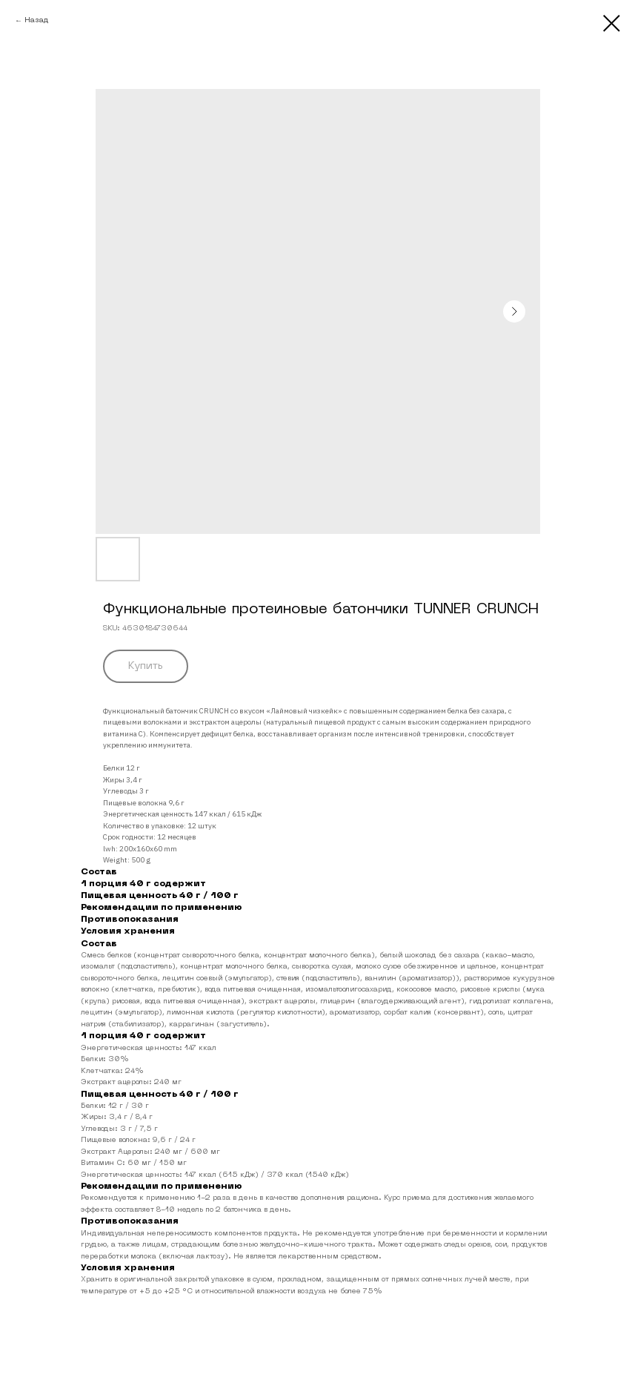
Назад (36, 20)
